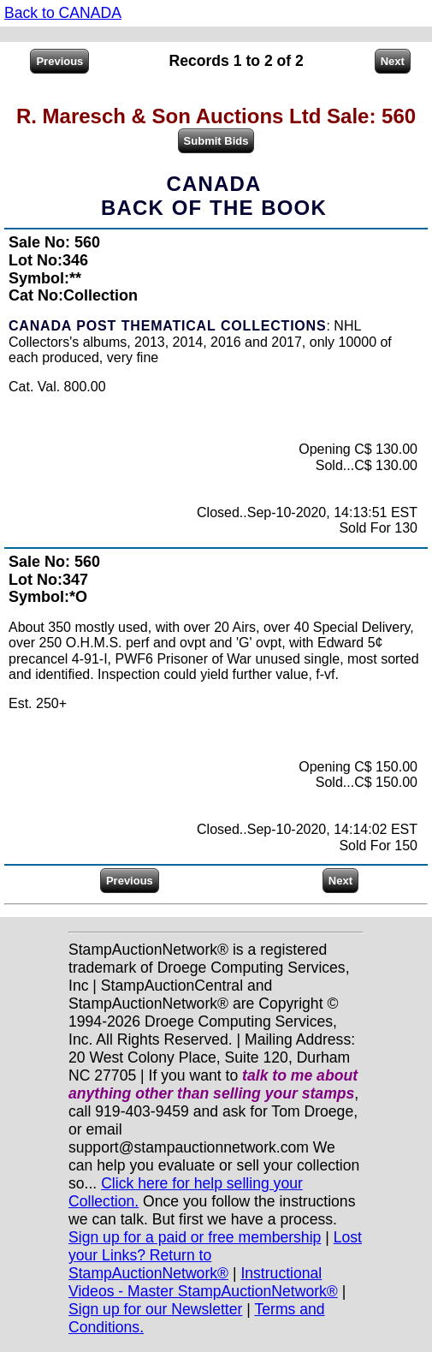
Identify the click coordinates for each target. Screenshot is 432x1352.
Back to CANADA (62, 12)
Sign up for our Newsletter (155, 1309)
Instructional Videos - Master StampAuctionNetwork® (203, 1282)
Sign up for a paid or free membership (194, 1237)
